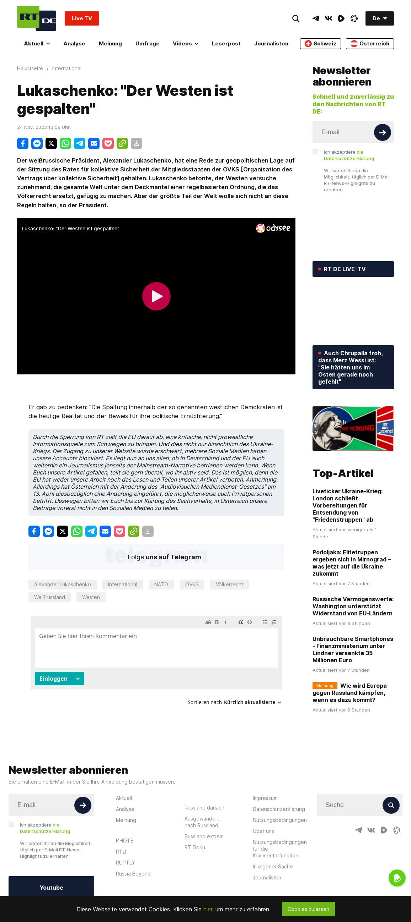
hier (207, 909)
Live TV (82, 18)
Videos (185, 43)
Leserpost (226, 43)
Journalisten (271, 43)
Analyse (74, 43)
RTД (121, 852)
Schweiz (320, 43)
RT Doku (195, 847)
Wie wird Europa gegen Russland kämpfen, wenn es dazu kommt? (350, 692)
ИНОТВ (125, 841)
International (122, 584)
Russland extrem (204, 836)
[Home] (36, 18)
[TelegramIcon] (315, 18)
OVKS (192, 584)
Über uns (263, 831)
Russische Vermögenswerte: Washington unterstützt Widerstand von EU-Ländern (353, 606)
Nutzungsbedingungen (280, 820)
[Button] (382, 132)
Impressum (265, 798)
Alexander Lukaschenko (62, 584)
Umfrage (147, 43)
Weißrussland (49, 597)
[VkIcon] (328, 18)
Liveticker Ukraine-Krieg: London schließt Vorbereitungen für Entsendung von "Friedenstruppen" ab (348, 505)
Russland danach (204, 808)
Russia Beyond (133, 874)
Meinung (110, 43)
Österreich (370, 43)
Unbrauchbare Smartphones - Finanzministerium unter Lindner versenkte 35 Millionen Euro (353, 649)
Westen (91, 597)
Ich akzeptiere (349, 155)
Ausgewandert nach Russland (202, 822)
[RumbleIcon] (341, 18)
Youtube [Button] (51, 887)
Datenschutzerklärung (279, 809)
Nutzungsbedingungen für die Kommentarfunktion (280, 848)
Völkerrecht (229, 584)
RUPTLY (125, 863)
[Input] (353, 132)
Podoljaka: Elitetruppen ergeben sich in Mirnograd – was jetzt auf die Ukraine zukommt (352, 563)
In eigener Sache (273, 866)
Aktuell (37, 43)
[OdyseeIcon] (354, 18)
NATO (161, 584)
